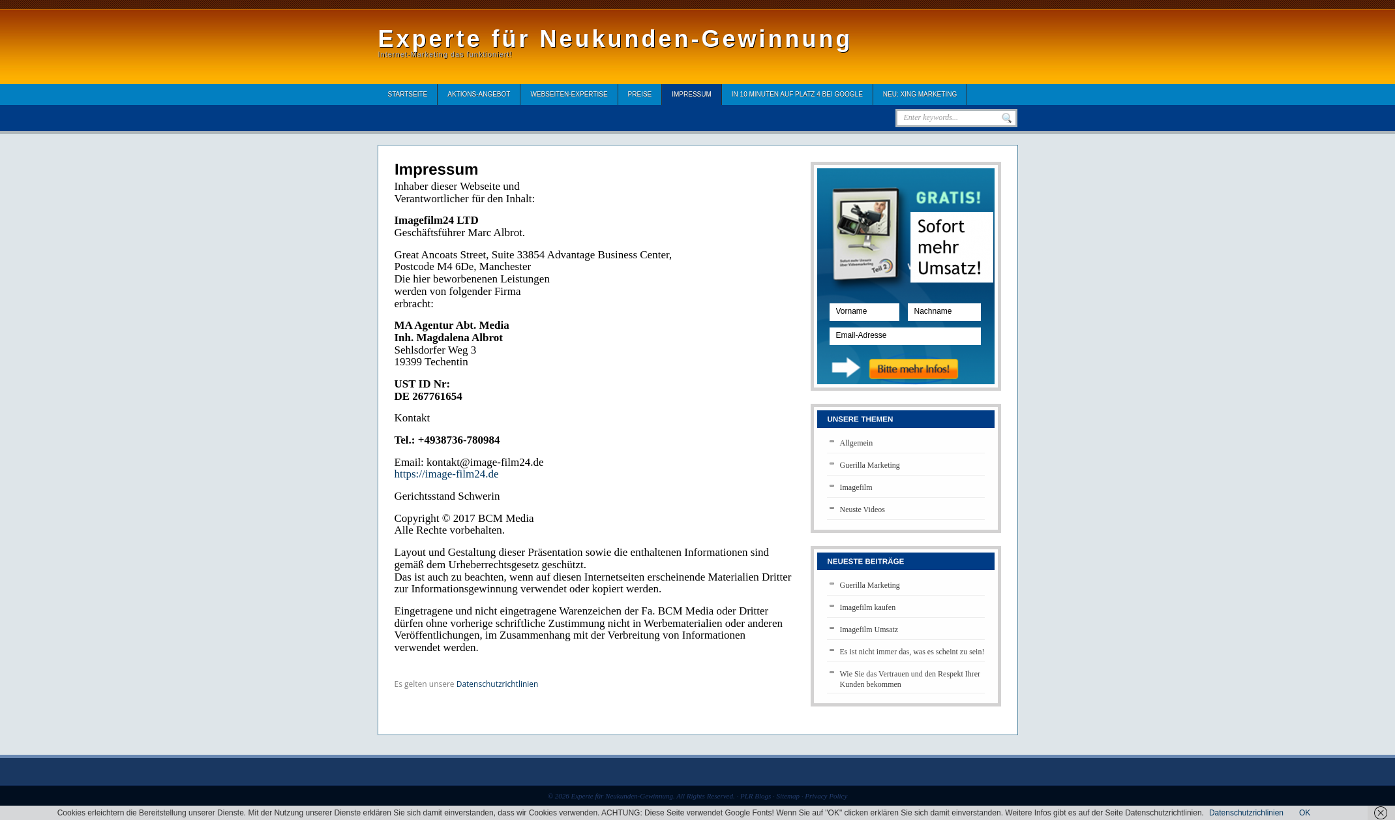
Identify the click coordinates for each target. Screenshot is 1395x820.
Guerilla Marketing (870, 465)
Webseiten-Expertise (568, 94)
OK (1304, 812)
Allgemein (856, 443)
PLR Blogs (755, 796)
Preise (640, 94)
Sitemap (788, 796)
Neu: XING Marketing (920, 94)
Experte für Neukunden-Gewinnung (615, 38)
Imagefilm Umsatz (869, 629)
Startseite (408, 94)
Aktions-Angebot (478, 94)
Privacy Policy (826, 796)
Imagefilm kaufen (868, 607)
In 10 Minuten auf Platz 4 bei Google (797, 94)
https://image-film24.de (447, 474)
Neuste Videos (862, 509)
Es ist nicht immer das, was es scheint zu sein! (912, 651)
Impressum (692, 94)
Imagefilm (856, 487)
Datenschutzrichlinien (1246, 812)
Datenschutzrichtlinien (498, 684)
